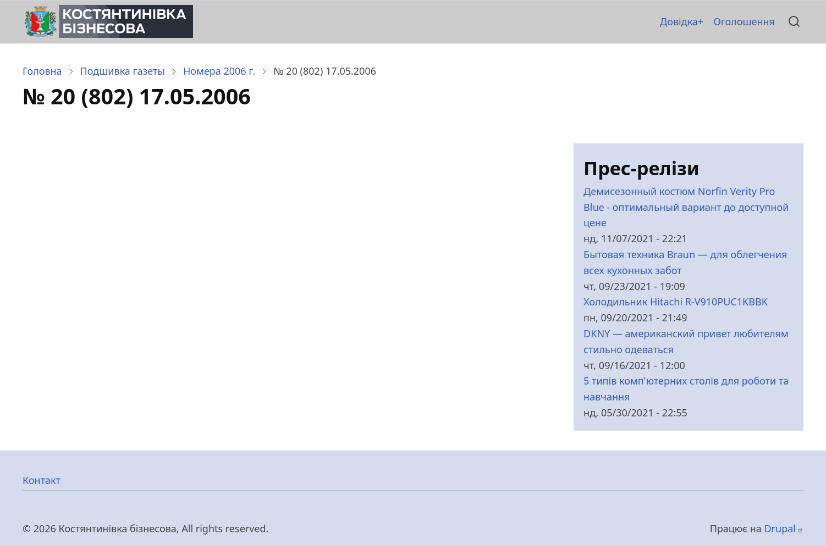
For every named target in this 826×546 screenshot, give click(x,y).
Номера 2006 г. (219, 70)
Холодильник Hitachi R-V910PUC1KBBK (675, 301)
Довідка (679, 21)
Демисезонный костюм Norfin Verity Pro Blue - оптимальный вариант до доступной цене (686, 207)
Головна (42, 70)
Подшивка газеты (122, 70)
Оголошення (744, 21)
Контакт (41, 480)
